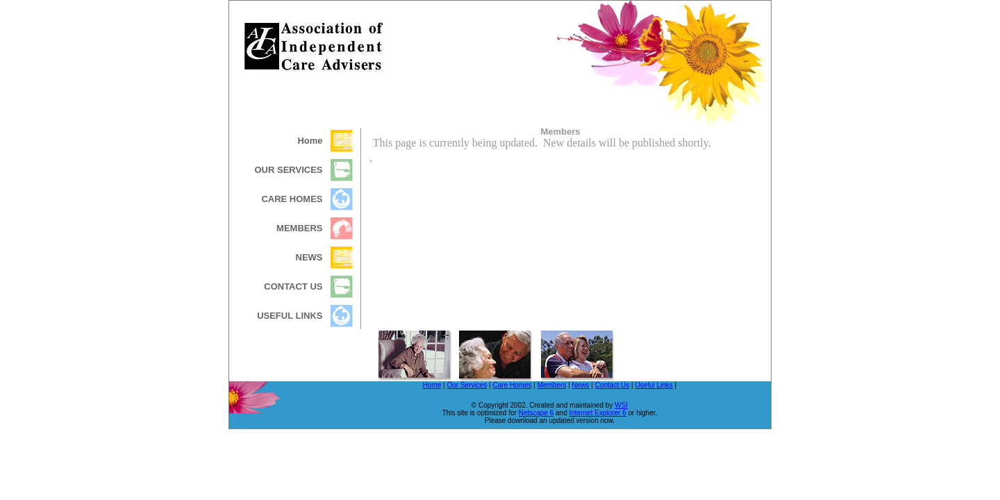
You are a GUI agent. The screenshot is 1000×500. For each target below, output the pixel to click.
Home (432, 385)
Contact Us (612, 385)
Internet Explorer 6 (597, 413)
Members (552, 385)
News (581, 385)
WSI (621, 405)
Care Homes (511, 385)
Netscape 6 (536, 413)
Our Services (467, 385)
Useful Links (653, 385)
